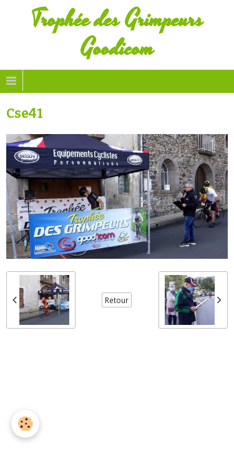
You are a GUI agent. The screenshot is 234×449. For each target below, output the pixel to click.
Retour (117, 300)
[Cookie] (25, 424)
